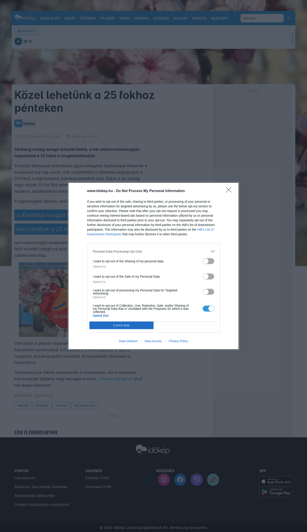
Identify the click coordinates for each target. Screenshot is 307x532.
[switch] (208, 261)
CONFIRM (121, 325)
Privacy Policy (178, 341)
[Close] (230, 191)
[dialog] (153, 266)
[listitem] (153, 251)
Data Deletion (128, 341)
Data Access (153, 341)
